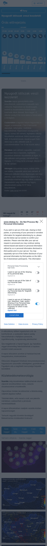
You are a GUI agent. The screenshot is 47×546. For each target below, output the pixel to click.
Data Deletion (9, 324)
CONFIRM (14, 315)
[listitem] (23, 267)
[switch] (37, 272)
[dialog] (23, 273)
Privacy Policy (37, 324)
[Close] (42, 222)
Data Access (23, 324)
